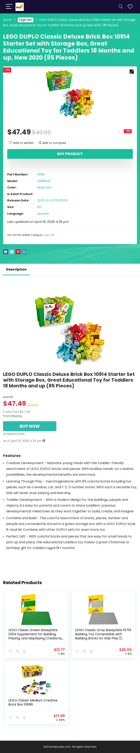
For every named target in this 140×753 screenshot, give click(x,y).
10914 (41, 174)
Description (16, 269)
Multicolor (44, 187)
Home (7, 20)
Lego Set (25, 20)
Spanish (43, 214)
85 (39, 207)
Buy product (70, 153)
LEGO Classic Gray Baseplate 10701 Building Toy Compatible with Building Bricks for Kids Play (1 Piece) (103, 636)
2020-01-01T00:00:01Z (52, 200)
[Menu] (9, 6)
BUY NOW (30, 426)
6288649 (43, 181)
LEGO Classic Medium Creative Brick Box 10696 (33, 702)
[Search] (121, 6)
